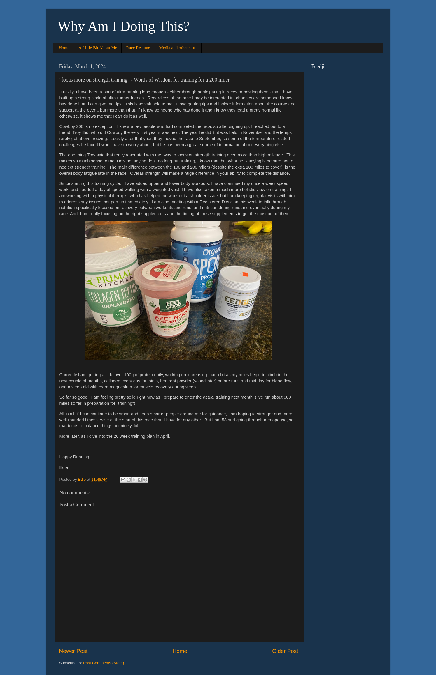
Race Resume (138, 47)
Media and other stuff (178, 47)
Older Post (285, 651)
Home (64, 47)
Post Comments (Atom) (103, 663)
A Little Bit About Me (97, 47)
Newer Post (73, 651)
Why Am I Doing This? (124, 26)
